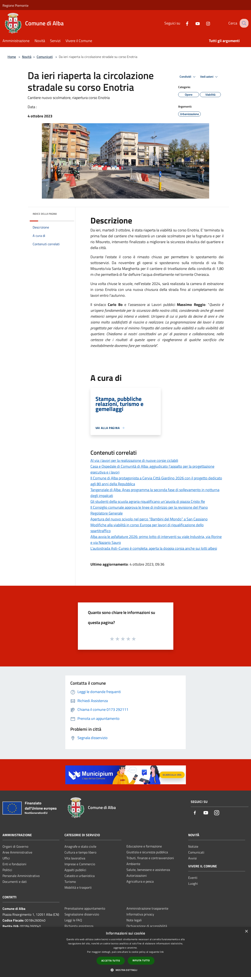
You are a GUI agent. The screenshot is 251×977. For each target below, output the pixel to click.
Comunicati (45, 56)
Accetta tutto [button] (110, 961)
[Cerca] (243, 23)
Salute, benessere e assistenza (148, 869)
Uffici (6, 858)
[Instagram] (204, 23)
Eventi (192, 877)
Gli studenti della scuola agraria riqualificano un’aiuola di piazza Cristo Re (147, 501)
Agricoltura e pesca (140, 881)
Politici (7, 869)
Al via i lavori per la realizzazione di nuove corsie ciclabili (134, 460)
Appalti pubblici (75, 869)
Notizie (193, 846)
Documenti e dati (15, 881)
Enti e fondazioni (14, 864)
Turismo (70, 881)
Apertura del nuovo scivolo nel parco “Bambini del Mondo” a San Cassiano (149, 519)
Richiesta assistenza (78, 925)
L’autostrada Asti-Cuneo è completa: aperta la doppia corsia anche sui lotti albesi (153, 548)
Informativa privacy (140, 914)
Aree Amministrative (17, 852)
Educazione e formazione (144, 846)
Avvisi (192, 858)
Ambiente (133, 863)
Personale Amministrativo (21, 875)
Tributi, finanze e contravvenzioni (150, 857)
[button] (125, 970)
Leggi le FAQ (73, 920)
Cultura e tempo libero (80, 852)
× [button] (246, 931)
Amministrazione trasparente (147, 908)
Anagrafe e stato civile (80, 846)
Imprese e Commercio (79, 864)
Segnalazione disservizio (81, 914)
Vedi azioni (209, 76)
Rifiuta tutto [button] (141, 960)
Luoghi (193, 883)
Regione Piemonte (15, 5)
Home (12, 56)
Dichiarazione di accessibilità (146, 925)
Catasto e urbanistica (79, 875)
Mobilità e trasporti (78, 887)
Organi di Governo (15, 846)
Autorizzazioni (136, 875)
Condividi (188, 76)
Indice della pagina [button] (45, 214)
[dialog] (125, 952)
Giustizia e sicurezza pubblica (147, 852)
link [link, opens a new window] (162, 952)
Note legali (134, 920)
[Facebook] (183, 23)
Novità (26, 56)
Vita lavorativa (74, 858)
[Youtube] (194, 23)
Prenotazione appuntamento (84, 908)
